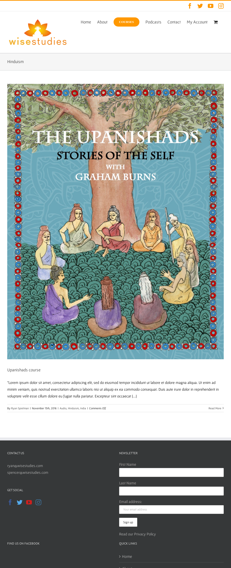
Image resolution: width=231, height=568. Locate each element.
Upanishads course (24, 369)
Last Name (127, 483)
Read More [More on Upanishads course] (215, 408)
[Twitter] (19, 502)
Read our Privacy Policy (137, 534)
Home (127, 556)
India (83, 408)
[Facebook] (10, 502)
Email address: (130, 501)
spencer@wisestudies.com (27, 472)
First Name (127, 464)
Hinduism (73, 408)
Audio (63, 408)
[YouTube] (29, 502)
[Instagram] (38, 502)
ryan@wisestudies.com (25, 465)
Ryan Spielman (20, 408)
